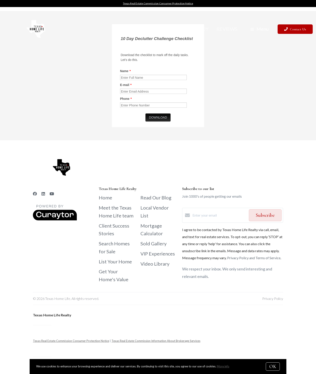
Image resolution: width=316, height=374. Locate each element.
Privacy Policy (272, 298)
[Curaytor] (55, 219)
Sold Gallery (153, 243)
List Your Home (115, 262)
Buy (204, 29)
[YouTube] (52, 193)
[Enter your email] (219, 215)
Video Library (154, 264)
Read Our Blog (155, 198)
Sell (185, 29)
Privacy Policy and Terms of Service (253, 258)
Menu (259, 29)
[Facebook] (35, 193)
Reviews (227, 29)
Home (105, 198)
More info (223, 366)
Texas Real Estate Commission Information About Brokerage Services (155, 341)
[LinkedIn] (43, 193)
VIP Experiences (157, 254)
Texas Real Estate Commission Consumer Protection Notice (158, 3)
